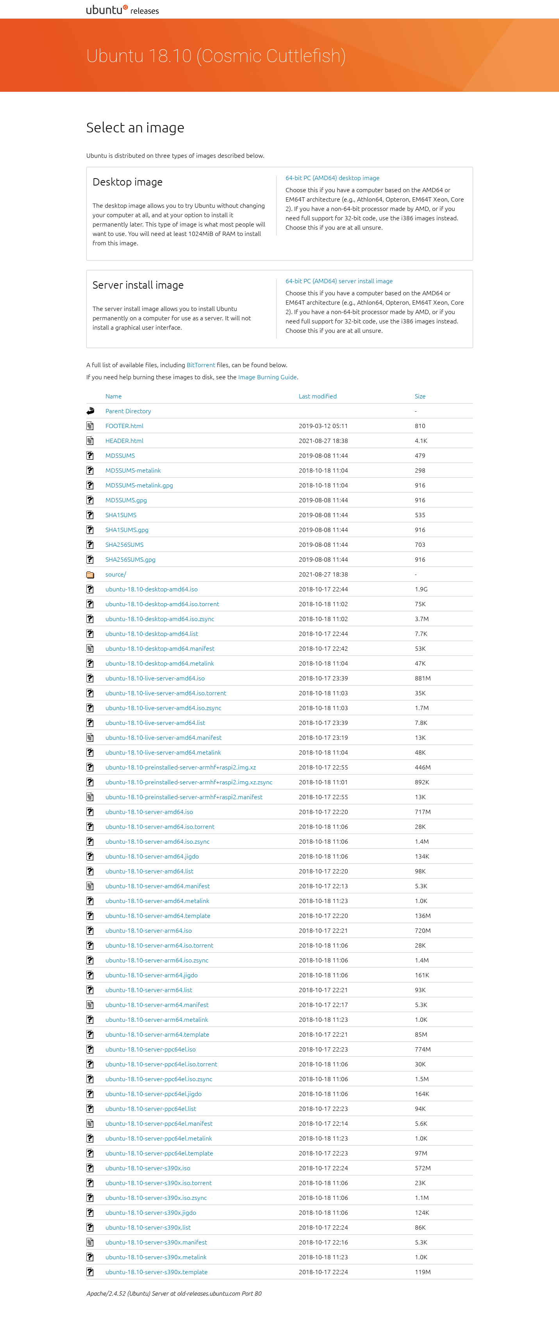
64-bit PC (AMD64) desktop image (333, 177)
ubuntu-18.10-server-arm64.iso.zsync (156, 960)
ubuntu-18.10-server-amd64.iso (149, 811)
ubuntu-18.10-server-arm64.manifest (157, 1004)
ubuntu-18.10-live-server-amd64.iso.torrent (165, 692)
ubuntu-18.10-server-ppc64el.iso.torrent (161, 1064)
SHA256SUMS (124, 544)
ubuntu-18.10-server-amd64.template (158, 915)
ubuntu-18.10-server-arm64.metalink (156, 1019)
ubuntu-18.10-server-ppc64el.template (159, 1153)
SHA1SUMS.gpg (126, 529)
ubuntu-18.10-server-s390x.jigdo (150, 1212)
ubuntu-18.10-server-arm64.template (157, 1034)
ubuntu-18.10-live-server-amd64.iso (155, 678)
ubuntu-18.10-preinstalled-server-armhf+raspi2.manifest (184, 796)
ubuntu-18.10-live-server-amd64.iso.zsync (163, 707)
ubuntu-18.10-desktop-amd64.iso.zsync (159, 618)
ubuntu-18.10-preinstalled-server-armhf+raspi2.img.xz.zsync (188, 782)
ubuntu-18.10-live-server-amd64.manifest (163, 737)
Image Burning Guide (267, 376)
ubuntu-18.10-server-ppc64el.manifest (159, 1123)
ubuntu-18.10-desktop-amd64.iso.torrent (162, 603)
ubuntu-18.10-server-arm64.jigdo (151, 974)
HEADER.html (124, 440)
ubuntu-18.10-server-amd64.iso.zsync (157, 841)
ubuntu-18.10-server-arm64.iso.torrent (159, 945)
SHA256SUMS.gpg (130, 559)
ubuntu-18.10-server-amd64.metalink (157, 900)
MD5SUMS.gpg (126, 499)
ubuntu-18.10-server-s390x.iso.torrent (158, 1182)
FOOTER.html (124, 425)
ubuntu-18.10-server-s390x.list (148, 1227)
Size (420, 396)
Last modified (318, 396)
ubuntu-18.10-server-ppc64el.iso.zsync (158, 1078)
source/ (115, 574)
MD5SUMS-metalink (133, 470)
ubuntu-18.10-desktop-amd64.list (151, 633)
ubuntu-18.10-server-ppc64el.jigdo (153, 1093)
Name (113, 396)
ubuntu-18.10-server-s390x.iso (147, 1167)
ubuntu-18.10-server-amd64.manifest (157, 885)
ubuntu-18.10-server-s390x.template (156, 1271)
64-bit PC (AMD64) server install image (339, 280)
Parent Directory (128, 410)
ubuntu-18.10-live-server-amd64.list (155, 722)
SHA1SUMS (120, 514)
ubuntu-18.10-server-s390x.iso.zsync (156, 1197)
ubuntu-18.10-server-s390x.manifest (156, 1242)
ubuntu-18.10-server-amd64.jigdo (152, 856)
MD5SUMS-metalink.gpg (139, 485)
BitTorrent (201, 364)
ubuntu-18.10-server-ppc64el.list (150, 1108)
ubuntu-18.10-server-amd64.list (149, 871)
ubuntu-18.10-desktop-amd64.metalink (159, 663)
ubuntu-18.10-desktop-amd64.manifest (159, 648)
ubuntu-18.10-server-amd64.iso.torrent (159, 826)
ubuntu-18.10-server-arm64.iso (148, 930)
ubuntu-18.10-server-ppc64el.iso (150, 1049)
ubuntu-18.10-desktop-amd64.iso (151, 589)
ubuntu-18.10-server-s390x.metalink (156, 1257)
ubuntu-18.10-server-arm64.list (148, 989)
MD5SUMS (120, 455)
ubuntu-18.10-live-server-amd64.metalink (163, 752)
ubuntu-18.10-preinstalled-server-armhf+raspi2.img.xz (180, 767)
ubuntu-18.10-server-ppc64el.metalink (158, 1138)
